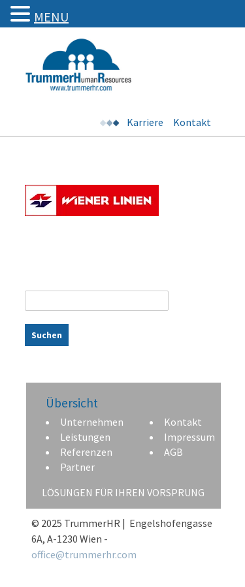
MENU (51, 16)
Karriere (145, 122)
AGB (173, 451)
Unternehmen (91, 421)
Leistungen (85, 436)
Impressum (189, 436)
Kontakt (192, 122)
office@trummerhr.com (84, 554)
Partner (77, 466)
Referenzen (86, 451)
